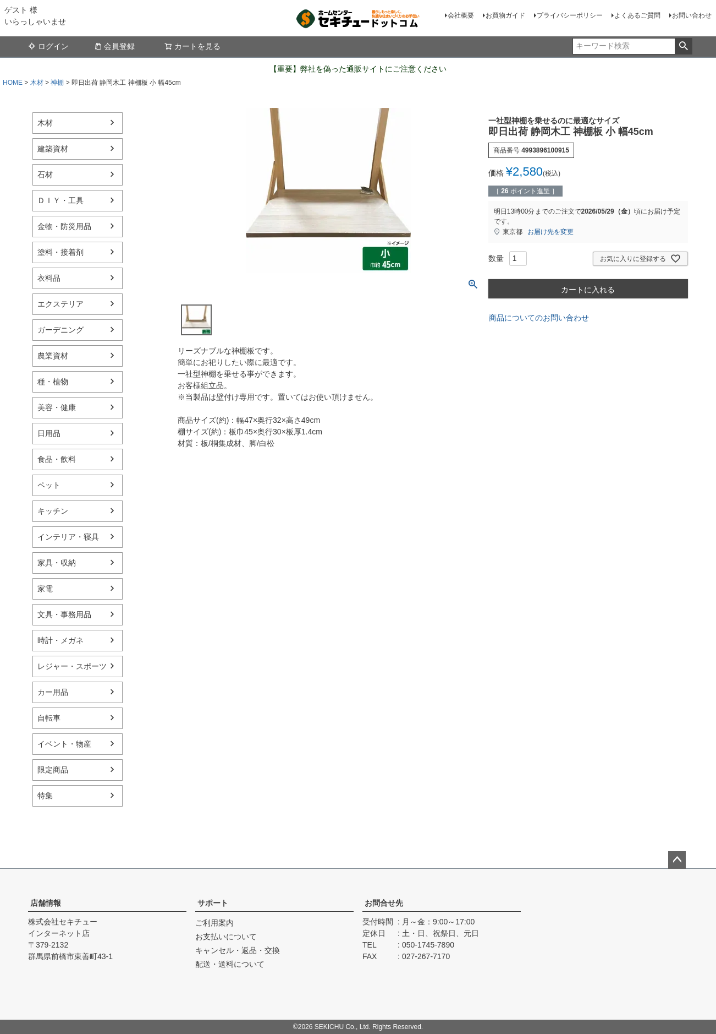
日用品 (48, 433)
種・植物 (52, 381)
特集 (45, 795)
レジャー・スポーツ (72, 666)
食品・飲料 (56, 459)
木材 (36, 82)
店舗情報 (45, 903)
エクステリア (60, 304)
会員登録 (114, 46)
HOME (13, 82)
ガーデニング (60, 329)
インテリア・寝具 (68, 536)
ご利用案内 (214, 922)
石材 (45, 174)
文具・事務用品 (64, 614)
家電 (45, 588)
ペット (48, 485)
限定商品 (52, 769)
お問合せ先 (384, 903)
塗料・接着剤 (60, 252)
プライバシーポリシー (570, 15)
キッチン (52, 511)
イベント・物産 (64, 743)
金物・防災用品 (64, 226)
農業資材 (52, 355)
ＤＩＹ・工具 (60, 200)
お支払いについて (226, 936)
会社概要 (461, 15)
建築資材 (52, 148)
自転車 (48, 718)
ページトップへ (677, 860)
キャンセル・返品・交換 (237, 950)
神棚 (57, 82)
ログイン (48, 46)
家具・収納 (56, 562)
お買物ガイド (505, 15)
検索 (683, 46)
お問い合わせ (692, 15)
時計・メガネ (60, 640)
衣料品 (48, 278)
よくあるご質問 (637, 15)
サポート (212, 903)
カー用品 (52, 692)
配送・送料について (230, 964)
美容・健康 (56, 407)
